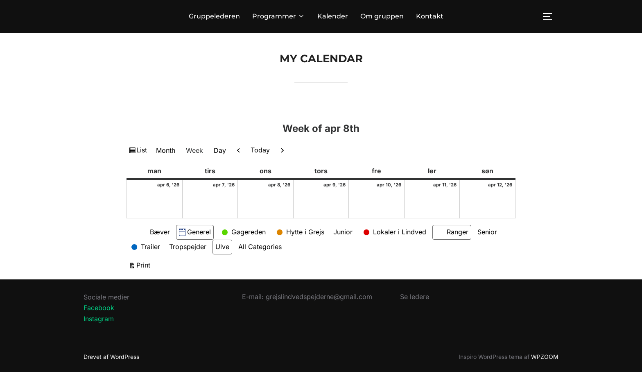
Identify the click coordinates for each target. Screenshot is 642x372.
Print (144, 264)
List (142, 151)
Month (165, 150)
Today (260, 150)
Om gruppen (382, 16)
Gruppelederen (214, 16)
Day (220, 150)
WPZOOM (544, 356)
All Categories (260, 247)
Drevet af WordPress (111, 356)
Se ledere (414, 297)
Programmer (278, 16)
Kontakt (429, 16)
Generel (195, 232)
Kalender (332, 16)
